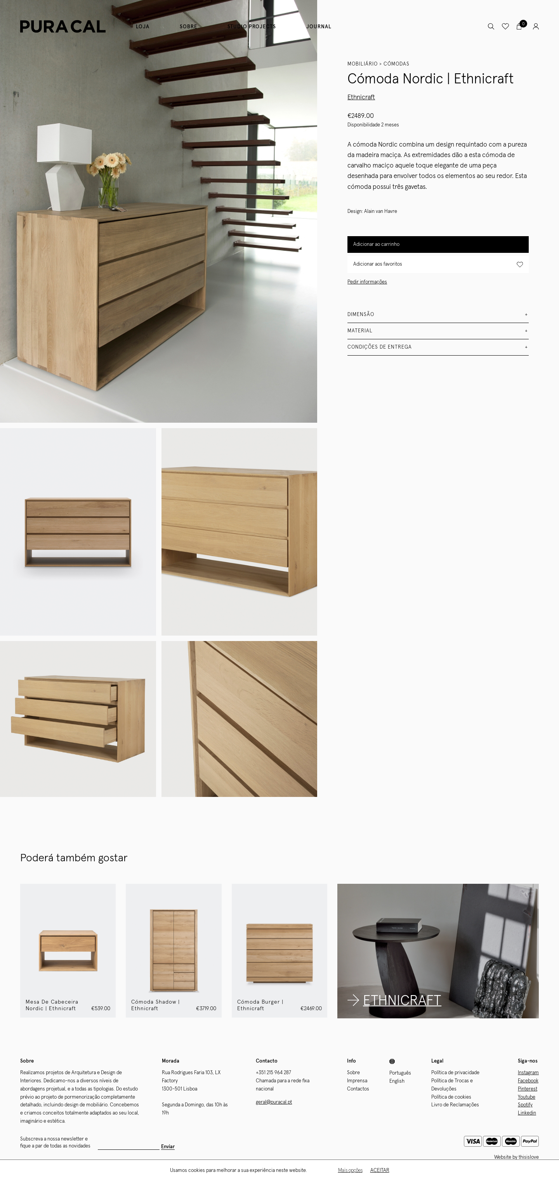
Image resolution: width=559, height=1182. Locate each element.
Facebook (528, 1081)
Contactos (358, 1089)
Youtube (526, 1097)
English (396, 1081)
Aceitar (379, 1170)
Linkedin (527, 1113)
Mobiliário (362, 64)
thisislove (529, 1157)
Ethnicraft (361, 97)
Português (400, 1073)
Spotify (525, 1105)
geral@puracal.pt (274, 1102)
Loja (142, 26)
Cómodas (397, 64)
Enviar (168, 1146)
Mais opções (350, 1170)
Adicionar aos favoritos (438, 265)
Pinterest (527, 1089)
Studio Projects (251, 26)
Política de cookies (451, 1097)
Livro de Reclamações (455, 1105)
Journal (319, 26)
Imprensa (357, 1081)
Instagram (528, 1072)
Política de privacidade (455, 1072)
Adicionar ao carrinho (376, 244)
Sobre (188, 26)
